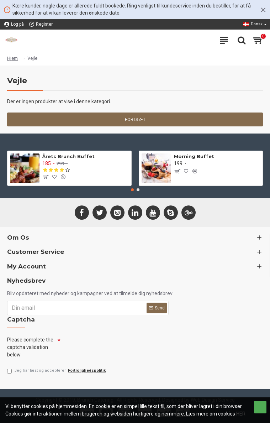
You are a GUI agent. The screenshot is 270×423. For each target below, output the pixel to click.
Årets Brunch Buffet (68, 156)
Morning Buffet (194, 156)
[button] (132, 189)
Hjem (12, 58)
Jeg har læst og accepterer (57, 371)
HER (240, 414)
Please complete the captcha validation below (30, 347)
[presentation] (114, 347)
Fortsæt (135, 119)
